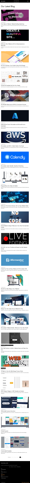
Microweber (27, 482)
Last (21, 457)
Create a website (23, 482)
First (8, 457)
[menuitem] (10, 467)
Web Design (6, 345)
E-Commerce (10, 345)
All (12, 345)
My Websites (16, 1)
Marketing (2, 345)
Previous (9, 457)
